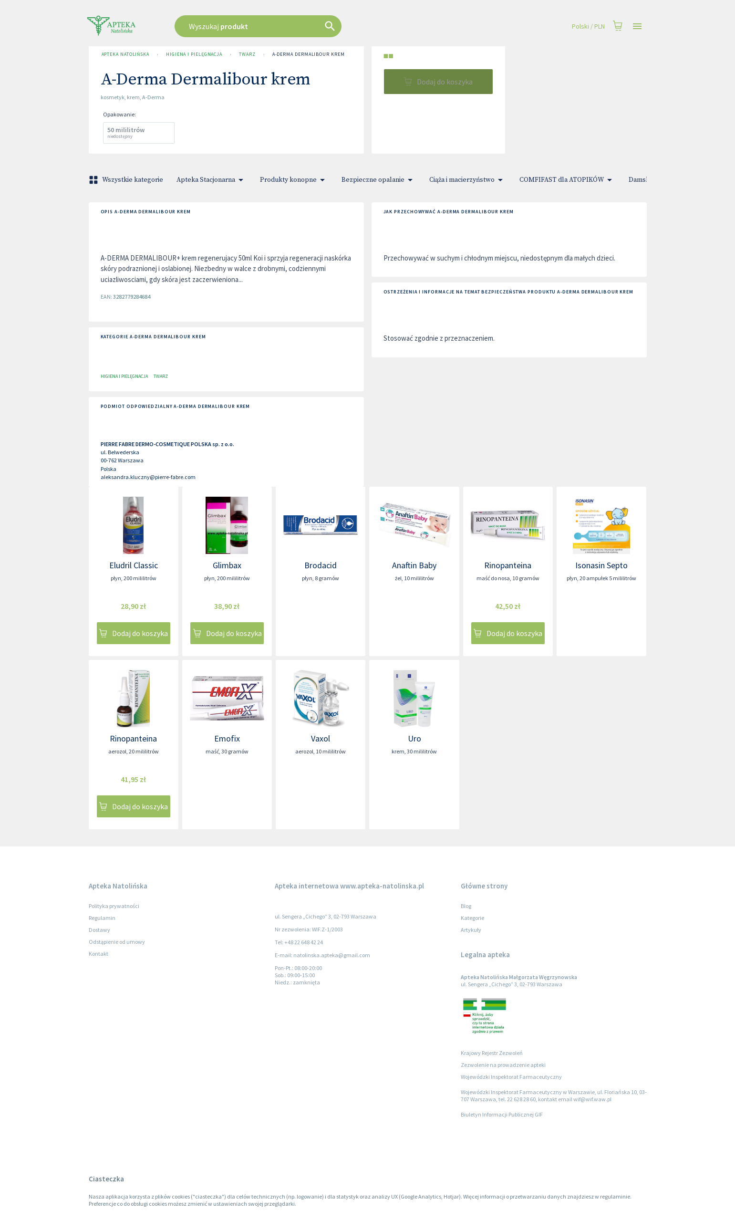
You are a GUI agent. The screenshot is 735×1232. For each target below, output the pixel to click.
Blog (466, 905)
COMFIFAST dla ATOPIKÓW (567, 179)
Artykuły (471, 929)
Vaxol (320, 738)
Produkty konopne (294, 179)
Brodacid (320, 565)
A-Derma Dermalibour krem (309, 54)
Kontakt (98, 953)
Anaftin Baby (414, 565)
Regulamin (102, 917)
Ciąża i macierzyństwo (468, 179)
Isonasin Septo (601, 565)
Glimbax (227, 565)
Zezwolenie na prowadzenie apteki (503, 1064)
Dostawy (99, 929)
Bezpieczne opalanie (379, 179)
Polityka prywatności (114, 905)
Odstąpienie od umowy (117, 941)
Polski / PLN (588, 26)
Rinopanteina (507, 565)
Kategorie (472, 917)
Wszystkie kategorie (127, 180)
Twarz (247, 54)
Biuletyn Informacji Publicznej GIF (502, 1114)
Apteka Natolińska (125, 54)
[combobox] (306, 26)
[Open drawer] (637, 26)
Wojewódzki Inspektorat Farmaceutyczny (511, 1076)
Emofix (227, 738)
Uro (414, 738)
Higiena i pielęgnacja (194, 54)
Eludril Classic (133, 565)
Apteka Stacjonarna (211, 179)
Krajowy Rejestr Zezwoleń (492, 1052)
